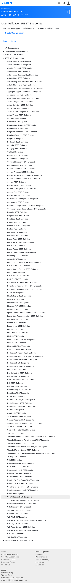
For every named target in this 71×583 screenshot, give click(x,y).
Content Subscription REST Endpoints (20, 188)
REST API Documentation (13, 58)
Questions (39, 554)
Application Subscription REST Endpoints (22, 98)
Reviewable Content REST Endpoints (20, 406)
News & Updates (42, 552)
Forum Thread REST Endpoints (18, 249)
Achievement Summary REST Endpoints (21, 75)
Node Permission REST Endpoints (19, 349)
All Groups (40, 565)
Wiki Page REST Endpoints (16, 523)
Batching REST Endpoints (16, 121)
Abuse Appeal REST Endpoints (18, 61)
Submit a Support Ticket (10, 557)
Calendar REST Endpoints (16, 145)
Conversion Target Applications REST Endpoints (24, 205)
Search (64, 3)
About (3, 570)
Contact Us (5, 565)
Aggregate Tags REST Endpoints (18, 95)
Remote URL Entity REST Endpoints (20, 399)
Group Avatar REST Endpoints (17, 265)
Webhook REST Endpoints (16, 513)
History (13, 41)
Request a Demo (8, 562)
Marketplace (40, 562)
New (67, 12)
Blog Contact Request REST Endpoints (21, 125)
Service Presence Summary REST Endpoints (23, 423)
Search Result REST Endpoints (18, 416)
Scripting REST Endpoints (16, 413)
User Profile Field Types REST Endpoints (21, 487)
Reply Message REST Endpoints (18, 403)
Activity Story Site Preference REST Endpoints (23, 81)
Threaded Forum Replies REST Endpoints (22, 450)
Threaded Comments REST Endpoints (20, 443)
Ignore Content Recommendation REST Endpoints (25, 312)
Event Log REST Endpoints (16, 219)
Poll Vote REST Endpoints (16, 386)
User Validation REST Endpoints (18, 497)
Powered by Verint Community (14, 580)
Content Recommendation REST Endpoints (22, 178)
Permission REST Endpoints (17, 376)
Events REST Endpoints (15, 222)
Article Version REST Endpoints (18, 115)
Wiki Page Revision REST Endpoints (20, 527)
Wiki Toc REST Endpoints (16, 537)
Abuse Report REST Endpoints (18, 64)
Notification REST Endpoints (17, 363)
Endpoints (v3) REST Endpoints (18, 215)
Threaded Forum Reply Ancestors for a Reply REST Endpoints (30, 453)
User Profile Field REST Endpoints (19, 483)
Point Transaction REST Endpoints (19, 379)
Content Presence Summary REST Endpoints (23, 175)
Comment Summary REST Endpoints (20, 162)
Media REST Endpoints (15, 336)
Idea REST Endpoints (14, 299)
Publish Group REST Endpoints (18, 389)
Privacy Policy (7, 573)
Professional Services (9, 554)
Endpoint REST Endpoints (16, 212)
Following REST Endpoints (16, 235)
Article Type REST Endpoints (17, 108)
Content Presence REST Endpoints (19, 172)
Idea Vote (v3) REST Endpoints (18, 306)
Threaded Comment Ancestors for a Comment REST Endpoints (30, 436)
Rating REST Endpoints (15, 396)
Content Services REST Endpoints (19, 185)
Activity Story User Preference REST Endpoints (24, 88)
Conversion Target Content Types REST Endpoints (25, 209)
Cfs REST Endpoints (14, 152)
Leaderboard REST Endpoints (17, 326)
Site (59, 3)
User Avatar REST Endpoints (17, 466)
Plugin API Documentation (13, 54)
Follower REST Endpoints (16, 232)
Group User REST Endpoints (17, 275)
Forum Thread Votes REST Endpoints (20, 252)
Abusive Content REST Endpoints (19, 68)
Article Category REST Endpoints (19, 101)
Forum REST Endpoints (15, 245)
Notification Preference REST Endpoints (21, 359)
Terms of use (6, 575)
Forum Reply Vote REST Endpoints (19, 242)
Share (5, 41)
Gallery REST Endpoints (15, 259)
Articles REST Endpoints (15, 118)
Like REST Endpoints (14, 329)
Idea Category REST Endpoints (18, 296)
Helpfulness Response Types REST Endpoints (23, 289)
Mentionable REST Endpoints (17, 346)
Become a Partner (8, 560)
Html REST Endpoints (14, 292)
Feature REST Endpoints (15, 229)
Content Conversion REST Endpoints (20, 168)
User (68, 3)
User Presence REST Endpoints (18, 476)
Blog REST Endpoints (14, 138)
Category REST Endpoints (16, 148)
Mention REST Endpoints (15, 342)
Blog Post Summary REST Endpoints (20, 135)
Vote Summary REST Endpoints (18, 507)
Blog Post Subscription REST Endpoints (21, 131)
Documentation (41, 557)
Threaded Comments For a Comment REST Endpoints (27, 440)
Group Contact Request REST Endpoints (21, 269)
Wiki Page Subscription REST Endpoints (21, 530)
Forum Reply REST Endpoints (17, 239)
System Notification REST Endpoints (20, 430)
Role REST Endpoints (14, 409)
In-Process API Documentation (15, 51)
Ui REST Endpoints (13, 460)
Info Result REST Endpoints (17, 319)
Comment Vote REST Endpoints (18, 165)
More (26, 15)
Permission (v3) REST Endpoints (18, 373)
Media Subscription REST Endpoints (20, 339)
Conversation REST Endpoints (17, 202)
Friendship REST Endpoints (16, 255)
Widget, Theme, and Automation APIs (17, 540)
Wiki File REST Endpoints (16, 517)
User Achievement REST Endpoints (19, 463)
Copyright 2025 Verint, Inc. (12, 578)
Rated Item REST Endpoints (17, 393)
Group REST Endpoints (15, 272)
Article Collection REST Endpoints (19, 105)
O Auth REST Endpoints (15, 369)
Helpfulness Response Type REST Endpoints (23, 286)
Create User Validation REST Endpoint (24, 500)
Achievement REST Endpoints (17, 71)
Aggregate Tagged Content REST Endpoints (23, 91)
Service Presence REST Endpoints (19, 420)
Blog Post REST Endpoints (16, 128)
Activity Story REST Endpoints (17, 78)
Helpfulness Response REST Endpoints (21, 282)
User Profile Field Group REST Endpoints (22, 480)
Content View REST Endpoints (17, 195)
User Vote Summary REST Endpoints (20, 503)
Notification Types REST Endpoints (19, 366)
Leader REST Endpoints (15, 322)
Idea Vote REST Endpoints (16, 309)
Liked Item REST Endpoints (16, 332)
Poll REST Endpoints (14, 383)
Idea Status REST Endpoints (17, 302)
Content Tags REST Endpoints (17, 192)
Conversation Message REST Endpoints (21, 198)
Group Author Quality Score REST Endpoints (23, 262)
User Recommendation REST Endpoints (21, 490)
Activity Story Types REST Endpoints (20, 85)
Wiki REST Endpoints (14, 533)
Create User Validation (14, 33)
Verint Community (6, 8)
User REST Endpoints (14, 493)
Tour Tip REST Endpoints (15, 456)
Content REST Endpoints (15, 182)
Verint (3, 552)
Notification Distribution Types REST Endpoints (24, 356)
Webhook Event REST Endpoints (18, 510)
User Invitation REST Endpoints (18, 473)
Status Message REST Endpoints (19, 426)
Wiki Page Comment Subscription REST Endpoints (25, 520)
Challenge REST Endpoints (16, 155)
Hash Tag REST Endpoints (16, 279)
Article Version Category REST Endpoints (22, 111)
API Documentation (12, 48)
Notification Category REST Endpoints (20, 353)
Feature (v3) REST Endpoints (17, 225)
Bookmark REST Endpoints (16, 142)
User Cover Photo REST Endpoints (19, 470)
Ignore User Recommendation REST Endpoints (24, 316)
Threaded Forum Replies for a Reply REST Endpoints (26, 446)
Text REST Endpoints (14, 433)
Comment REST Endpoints (16, 158)
